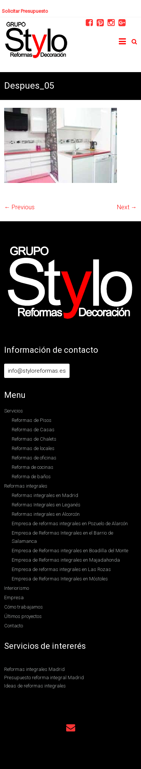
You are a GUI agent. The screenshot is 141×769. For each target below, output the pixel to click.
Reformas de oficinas (34, 458)
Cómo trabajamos (23, 607)
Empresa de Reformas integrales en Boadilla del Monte (70, 550)
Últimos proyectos (23, 616)
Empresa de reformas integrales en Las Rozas (61, 569)
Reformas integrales (25, 486)
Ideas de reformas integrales (35, 686)
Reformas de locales (33, 448)
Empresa (14, 597)
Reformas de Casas (33, 429)
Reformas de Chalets (34, 439)
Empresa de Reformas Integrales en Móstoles (60, 579)
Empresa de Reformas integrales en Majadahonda (66, 560)
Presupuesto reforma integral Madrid (44, 677)
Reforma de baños (31, 476)
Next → (127, 207)
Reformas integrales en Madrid (45, 495)
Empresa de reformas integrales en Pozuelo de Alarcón (70, 523)
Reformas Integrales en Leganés (46, 505)
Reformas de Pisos (32, 420)
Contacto (13, 625)
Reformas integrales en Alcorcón (46, 514)
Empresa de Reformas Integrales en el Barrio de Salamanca (62, 537)
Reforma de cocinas (32, 467)
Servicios (13, 411)
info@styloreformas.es (37, 370)
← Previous (19, 207)
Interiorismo (16, 588)
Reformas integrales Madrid (34, 669)
